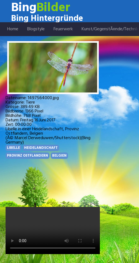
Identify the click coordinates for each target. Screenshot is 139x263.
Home (12, 29)
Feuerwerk (63, 29)
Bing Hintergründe (47, 18)
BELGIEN (59, 156)
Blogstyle (36, 29)
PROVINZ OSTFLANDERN (27, 156)
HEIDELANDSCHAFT (41, 148)
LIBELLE (13, 148)
